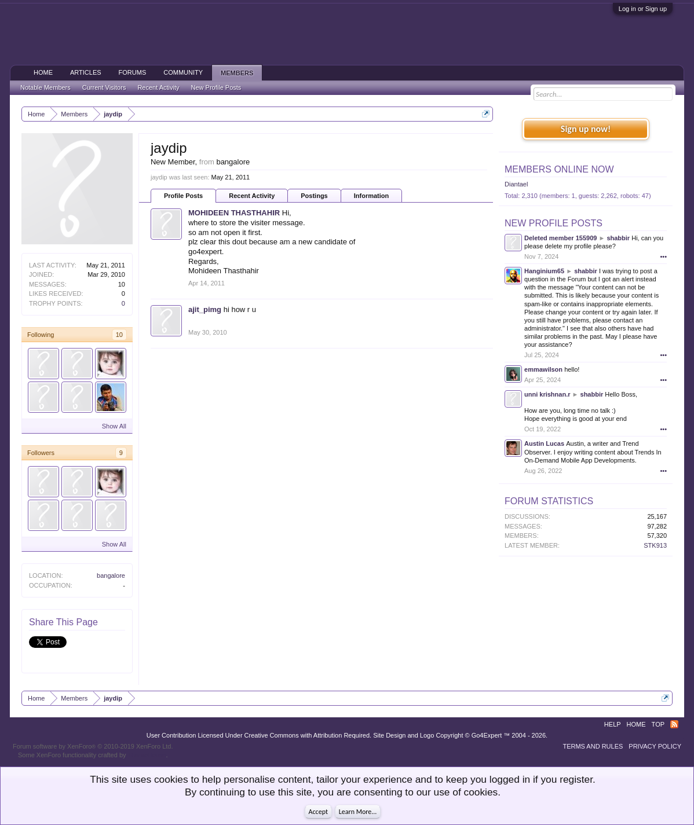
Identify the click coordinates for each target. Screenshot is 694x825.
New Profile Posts (553, 223)
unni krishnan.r (547, 394)
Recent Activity (252, 195)
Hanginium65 (544, 270)
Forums (133, 72)
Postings (314, 195)
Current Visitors (104, 87)
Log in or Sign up (643, 8)
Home (43, 72)
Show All (114, 426)
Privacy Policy (655, 746)
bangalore (111, 575)
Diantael (516, 184)
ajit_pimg (204, 309)
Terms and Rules (592, 746)
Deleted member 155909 (560, 237)
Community (183, 72)
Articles (85, 72)
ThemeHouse (146, 754)
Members (237, 72)
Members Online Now (559, 169)
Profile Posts (183, 195)
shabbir (618, 237)
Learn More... (358, 812)
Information (371, 195)
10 (119, 334)
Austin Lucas (544, 443)
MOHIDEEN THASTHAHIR (234, 212)
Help (612, 724)
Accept (318, 812)
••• (663, 256)
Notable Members (45, 87)
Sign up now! (586, 128)
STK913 (655, 545)
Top (658, 724)
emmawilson (543, 369)
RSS (674, 724)
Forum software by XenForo (93, 746)
